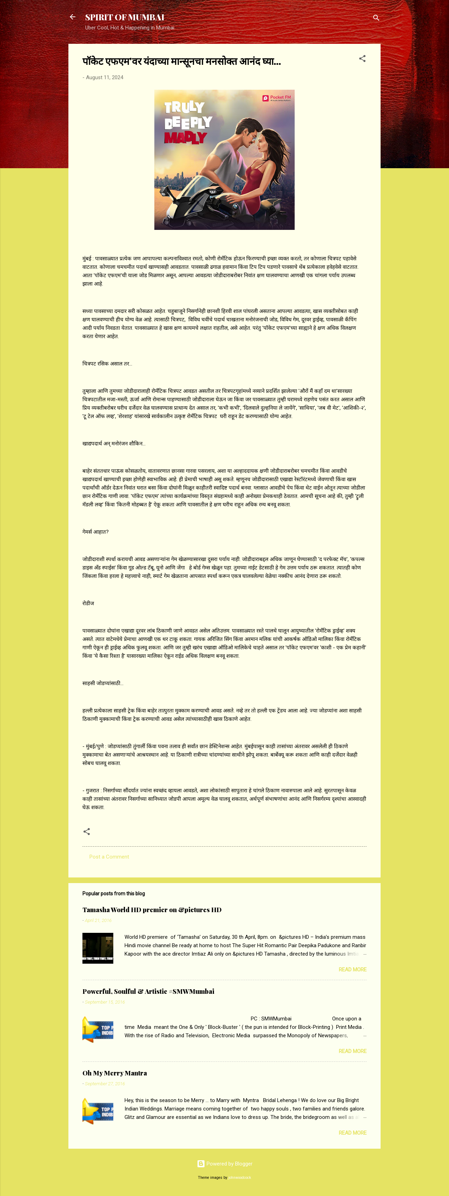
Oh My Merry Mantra (114, 1073)
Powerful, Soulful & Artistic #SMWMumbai (148, 991)
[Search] (376, 19)
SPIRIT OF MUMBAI (125, 16)
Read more (353, 969)
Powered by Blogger (225, 1164)
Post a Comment (109, 857)
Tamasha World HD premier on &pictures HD (152, 909)
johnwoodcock (239, 1177)
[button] (362, 59)
